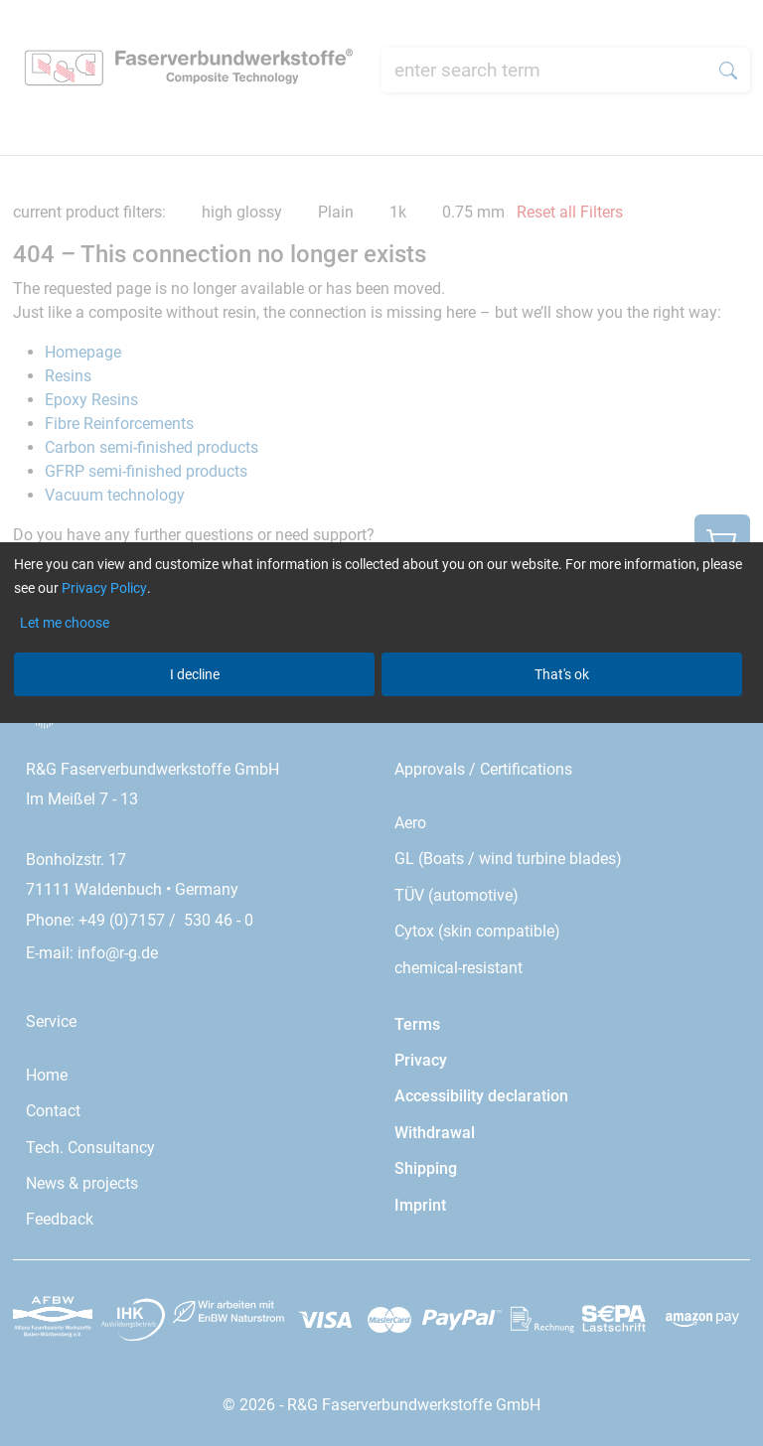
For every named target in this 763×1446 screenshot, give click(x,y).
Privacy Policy (104, 588)
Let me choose (64, 623)
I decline (195, 674)
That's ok (561, 674)
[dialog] (381, 723)
